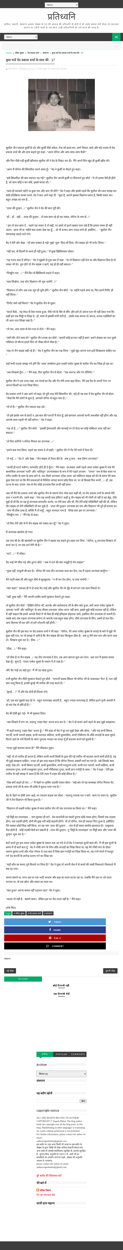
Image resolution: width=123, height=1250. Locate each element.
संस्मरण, (63, 67)
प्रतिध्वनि (62, 16)
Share (49, 920)
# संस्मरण (48, 912)
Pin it (78, 920)
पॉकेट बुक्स (19, 52)
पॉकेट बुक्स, (43, 67)
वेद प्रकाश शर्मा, (54, 67)
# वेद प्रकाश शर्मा (34, 912)
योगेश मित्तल (45, 1170)
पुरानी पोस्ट (110, 949)
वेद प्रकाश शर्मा (33, 52)
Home (9, 52)
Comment (106, 920)
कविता (45, 1034)
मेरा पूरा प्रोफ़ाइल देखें (45, 1175)
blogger (23, 959)
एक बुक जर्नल (92, 1245)
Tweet (20, 920)
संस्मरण (46, 52)
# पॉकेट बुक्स (19, 912)
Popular (61, 1034)
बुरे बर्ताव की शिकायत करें (49, 1156)
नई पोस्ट (10, 949)
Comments (78, 1034)
